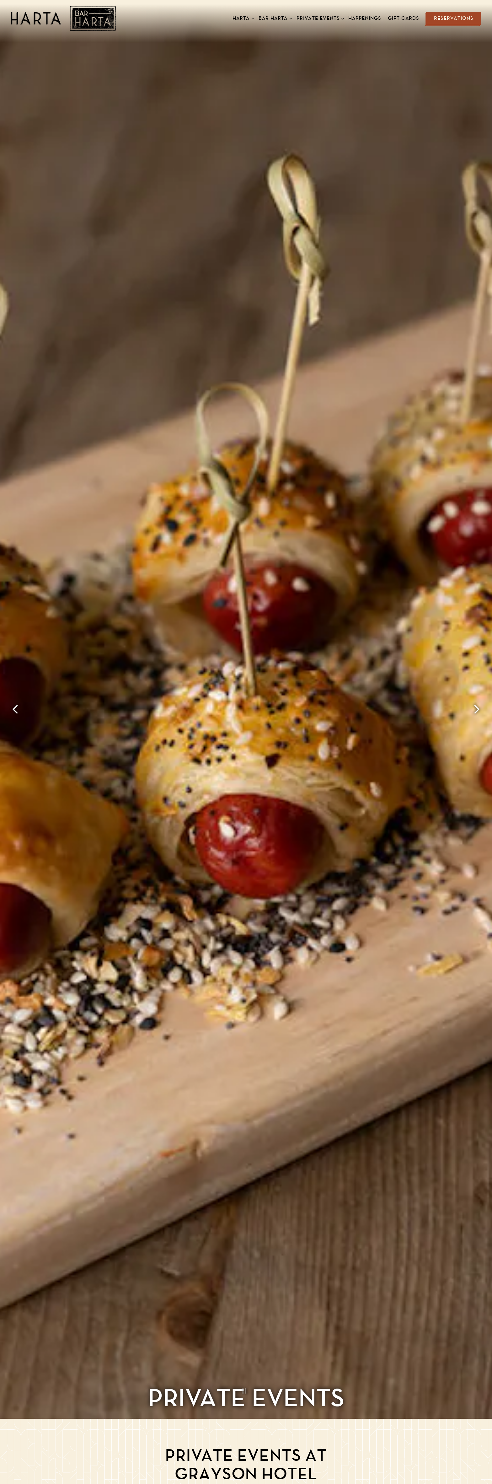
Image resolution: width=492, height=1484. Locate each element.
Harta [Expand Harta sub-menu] (242, 17)
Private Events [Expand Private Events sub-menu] (319, 17)
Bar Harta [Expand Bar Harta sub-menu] (274, 17)
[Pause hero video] (246, 1389)
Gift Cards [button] (403, 18)
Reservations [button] (453, 18)
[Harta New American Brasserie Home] (63, 18)
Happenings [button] (364, 18)
